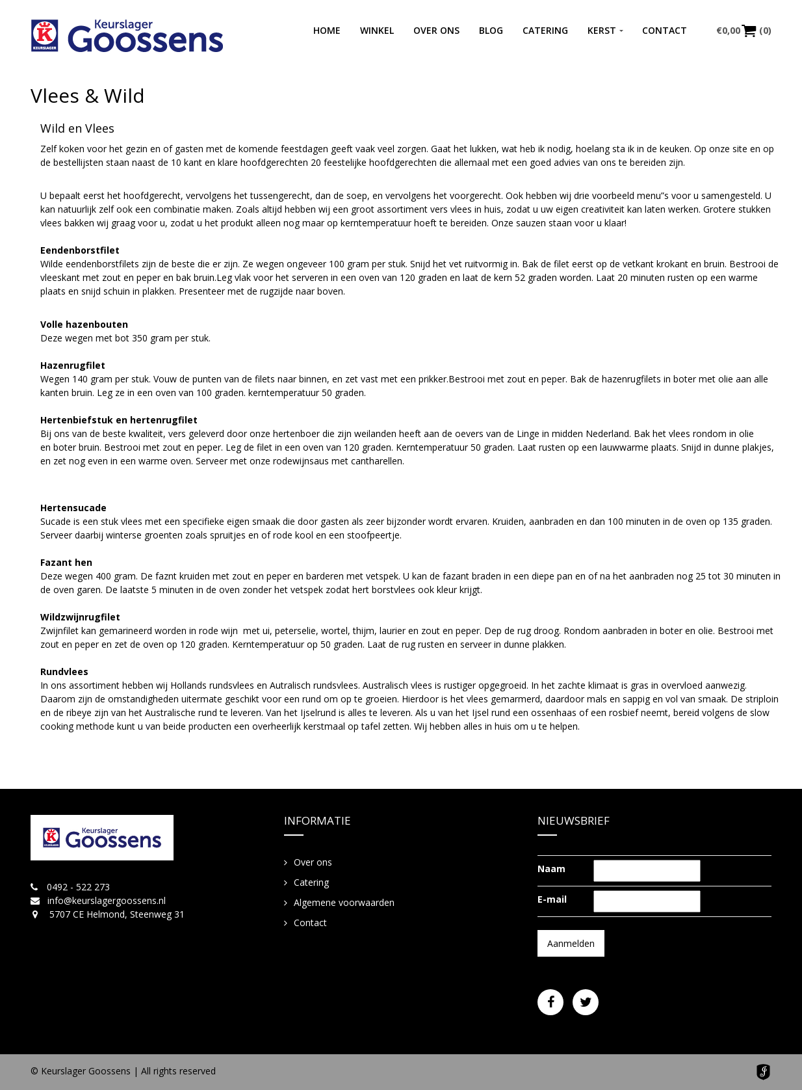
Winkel (377, 30)
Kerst (602, 30)
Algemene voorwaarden (344, 902)
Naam (551, 868)
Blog (491, 30)
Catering (545, 30)
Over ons (436, 30)
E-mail (552, 899)
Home (327, 30)
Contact (664, 30)
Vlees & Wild (88, 95)
